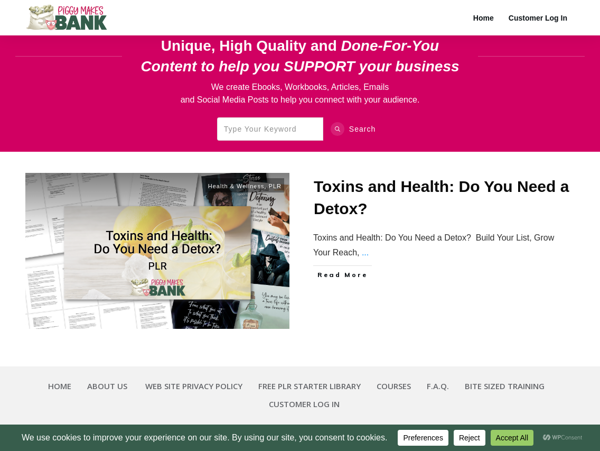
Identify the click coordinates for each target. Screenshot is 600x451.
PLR (275, 186)
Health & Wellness (236, 186)
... (365, 252)
